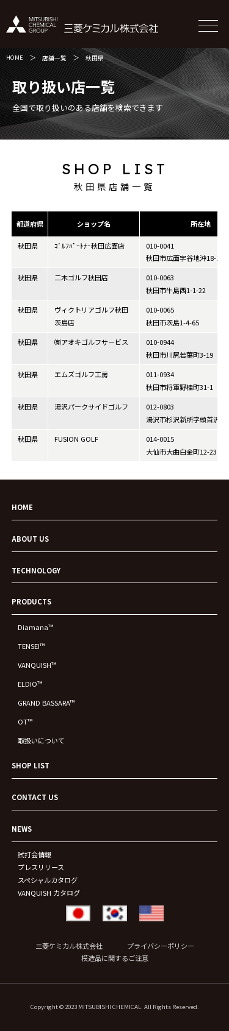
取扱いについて (41, 740)
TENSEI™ (31, 646)
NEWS (22, 829)
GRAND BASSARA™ (46, 702)
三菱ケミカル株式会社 (69, 946)
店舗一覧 (54, 58)
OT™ (25, 721)
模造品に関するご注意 (114, 958)
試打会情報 (34, 854)
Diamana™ (35, 627)
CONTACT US (35, 797)
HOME (14, 57)
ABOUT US (30, 539)
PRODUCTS (31, 601)
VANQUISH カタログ (49, 893)
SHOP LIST (30, 765)
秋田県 (94, 58)
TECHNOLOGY (36, 570)
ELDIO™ (30, 684)
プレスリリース (41, 867)
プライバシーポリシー (160, 946)
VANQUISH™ (37, 665)
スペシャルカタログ (48, 880)
